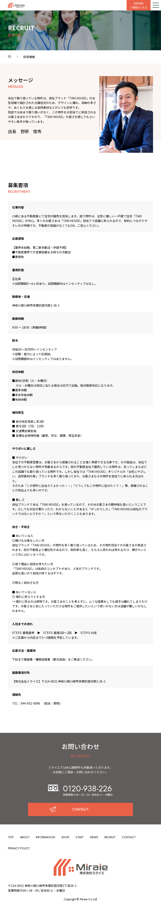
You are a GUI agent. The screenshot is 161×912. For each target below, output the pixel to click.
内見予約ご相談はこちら (138, 5)
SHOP (65, 837)
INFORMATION (45, 837)
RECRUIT (110, 837)
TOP (11, 837)
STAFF (80, 837)
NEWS (94, 837)
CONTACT (129, 837)
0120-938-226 (80, 788)
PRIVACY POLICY (19, 848)
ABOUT (25, 837)
